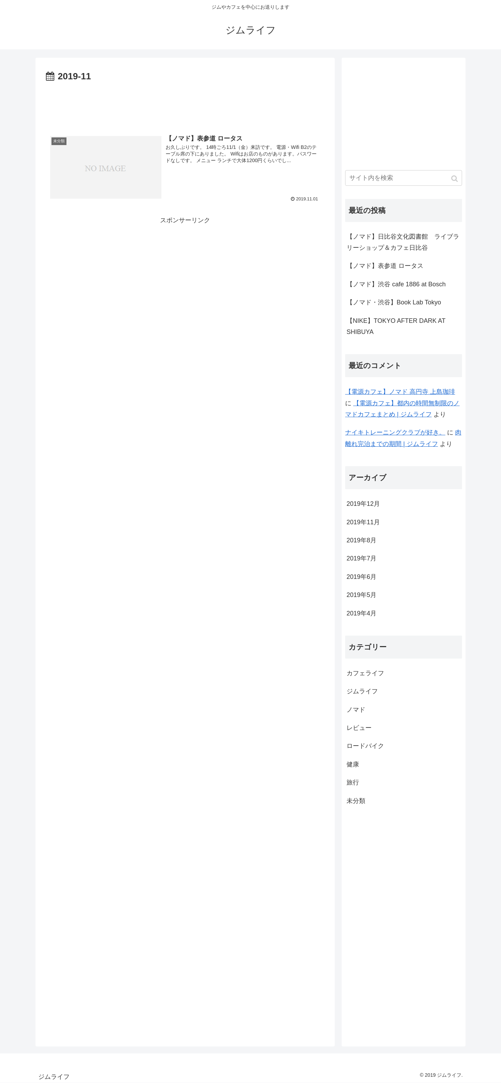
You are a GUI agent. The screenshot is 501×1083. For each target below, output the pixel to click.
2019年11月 (363, 522)
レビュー (359, 727)
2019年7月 (361, 558)
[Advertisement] (185, 103)
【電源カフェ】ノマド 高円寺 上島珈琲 (400, 391)
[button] (455, 178)
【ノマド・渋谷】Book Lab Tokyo (394, 302)
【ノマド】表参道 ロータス (385, 265)
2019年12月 (363, 503)
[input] (403, 178)
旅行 (353, 782)
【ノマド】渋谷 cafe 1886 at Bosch (396, 284)
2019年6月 (361, 576)
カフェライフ (365, 673)
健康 (353, 764)
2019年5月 (361, 594)
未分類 (356, 800)
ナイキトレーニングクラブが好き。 (395, 432)
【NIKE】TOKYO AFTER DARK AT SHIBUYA (396, 326)
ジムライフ (362, 691)
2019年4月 (361, 613)
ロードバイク (365, 745)
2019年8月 (361, 540)
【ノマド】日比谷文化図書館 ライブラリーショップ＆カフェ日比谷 (403, 242)
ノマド (356, 709)
